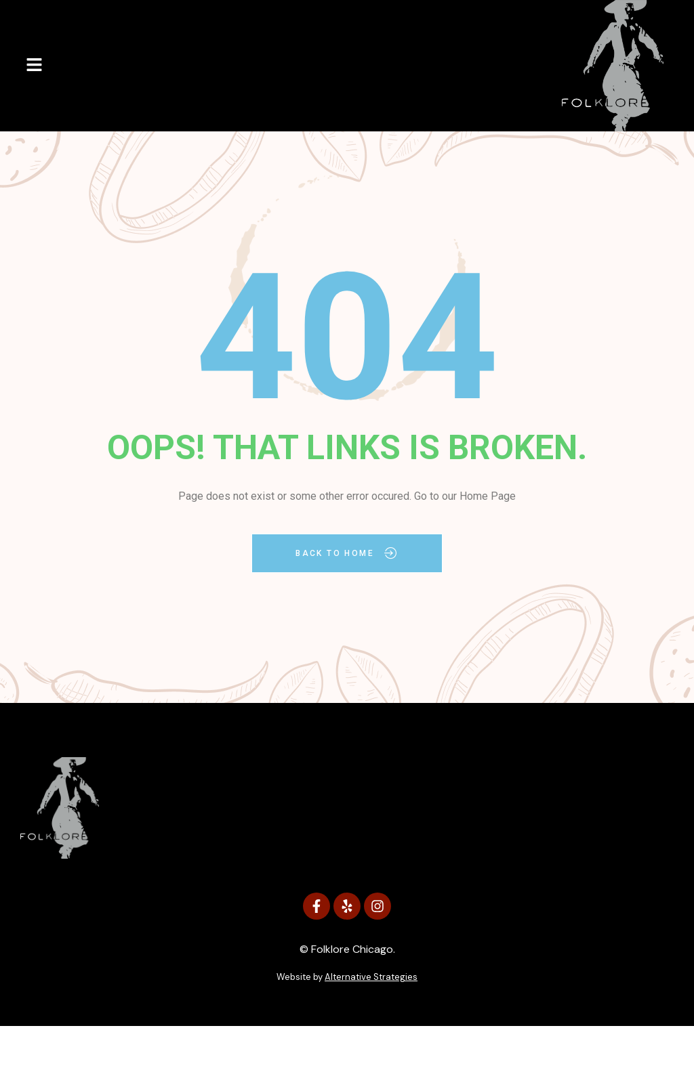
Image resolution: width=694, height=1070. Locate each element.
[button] (33, 66)
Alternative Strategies (371, 977)
